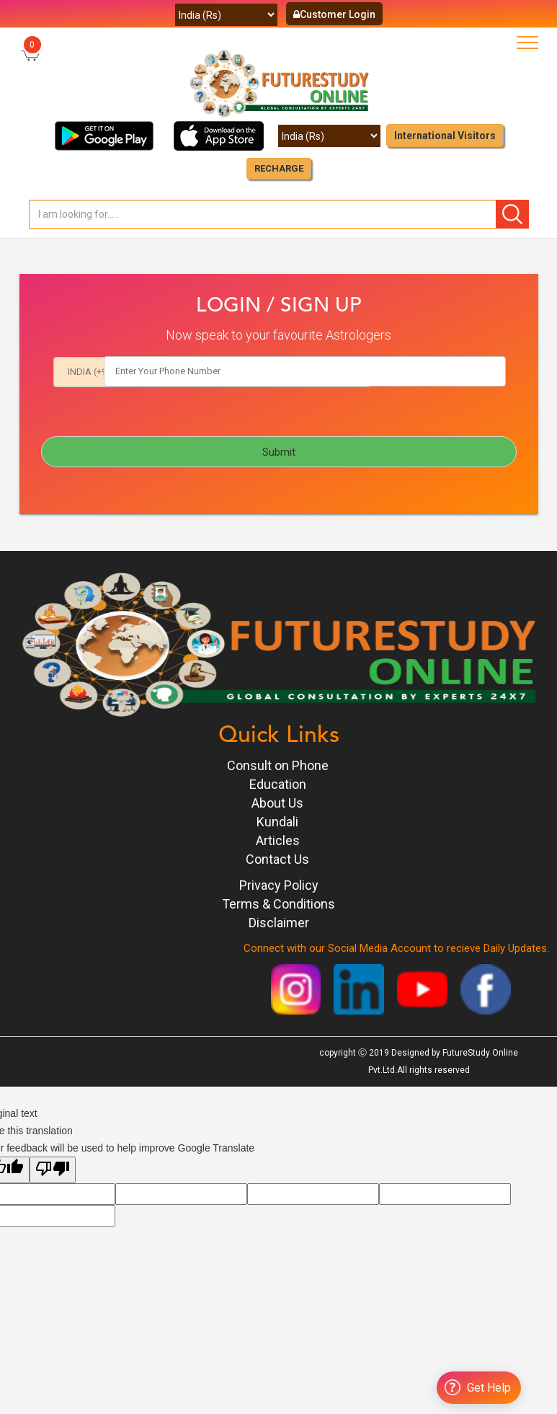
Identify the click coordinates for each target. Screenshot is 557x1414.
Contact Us (277, 859)
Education (277, 784)
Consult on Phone (278, 765)
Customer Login (334, 14)
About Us (277, 802)
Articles (278, 840)
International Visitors (445, 135)
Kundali (277, 821)
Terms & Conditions (278, 903)
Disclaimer (279, 922)
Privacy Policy (278, 885)
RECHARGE (278, 168)
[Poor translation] (53, 1170)
